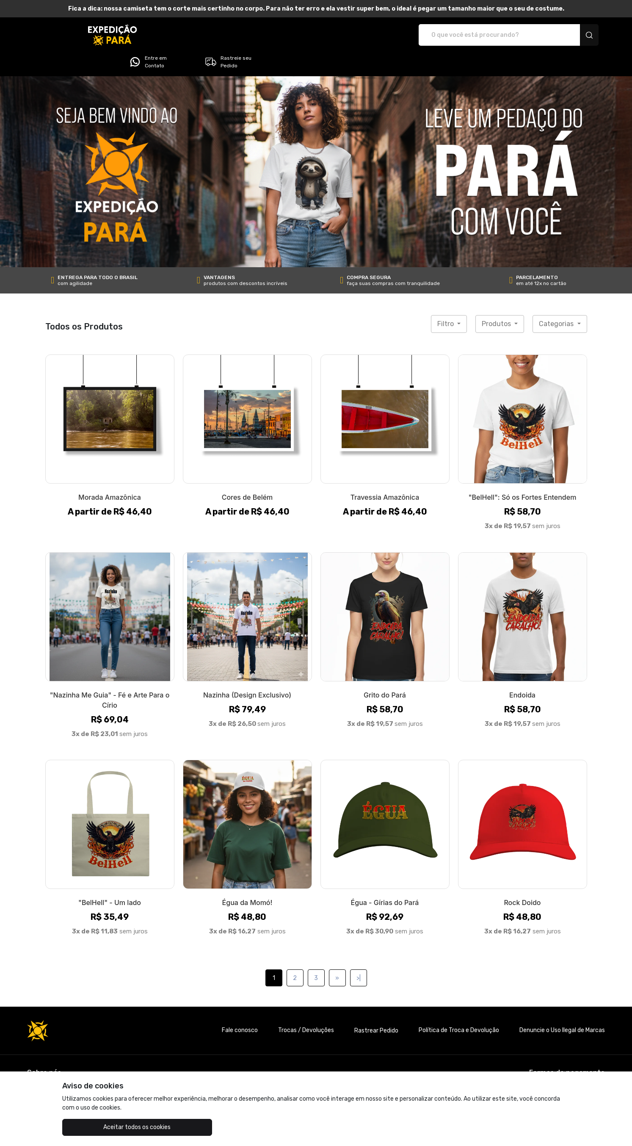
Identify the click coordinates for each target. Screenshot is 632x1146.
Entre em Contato (485, 35)
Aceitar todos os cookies (104, 1127)
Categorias (557, 300)
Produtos (497, 300)
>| (358, 954)
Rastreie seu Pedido (564, 35)
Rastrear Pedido (376, 1006)
